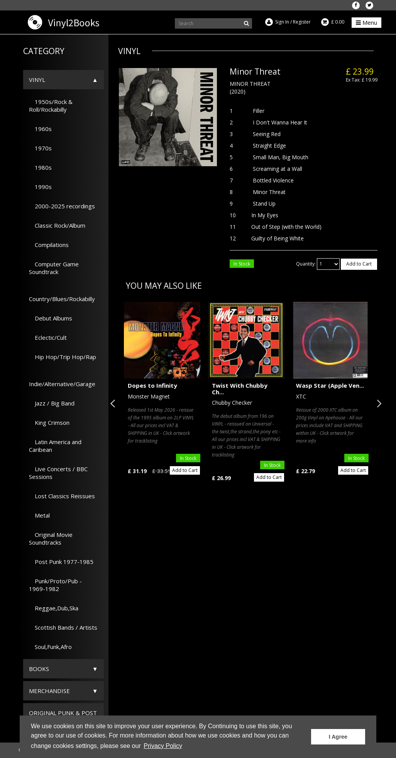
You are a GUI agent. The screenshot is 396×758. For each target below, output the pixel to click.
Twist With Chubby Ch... (239, 389)
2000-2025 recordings (62, 206)
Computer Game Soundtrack (54, 268)
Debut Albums (50, 318)
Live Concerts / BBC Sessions (58, 472)
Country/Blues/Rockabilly (62, 295)
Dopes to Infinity (152, 385)
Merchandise (49, 691)
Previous (114, 403)
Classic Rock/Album (57, 225)
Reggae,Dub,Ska (53, 608)
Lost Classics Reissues (62, 496)
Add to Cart (359, 264)
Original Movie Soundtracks (51, 538)
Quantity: (306, 264)
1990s (40, 187)
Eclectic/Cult (48, 337)
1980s (40, 167)
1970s (40, 148)
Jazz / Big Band (51, 403)
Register (302, 22)
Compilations (49, 245)
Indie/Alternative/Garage (62, 380)
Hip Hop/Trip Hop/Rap (62, 357)
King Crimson (49, 422)
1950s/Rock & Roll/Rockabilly (51, 105)
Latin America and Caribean (55, 445)
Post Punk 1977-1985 (61, 562)
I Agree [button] (338, 737)
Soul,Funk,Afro (50, 647)
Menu (366, 22)
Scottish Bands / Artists (63, 627)
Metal (39, 515)
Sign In (282, 22)
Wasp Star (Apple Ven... (330, 385)
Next (377, 403)
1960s (40, 129)
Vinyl (37, 79)
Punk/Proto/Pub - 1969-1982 (55, 585)
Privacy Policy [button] (163, 746)
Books (39, 669)
